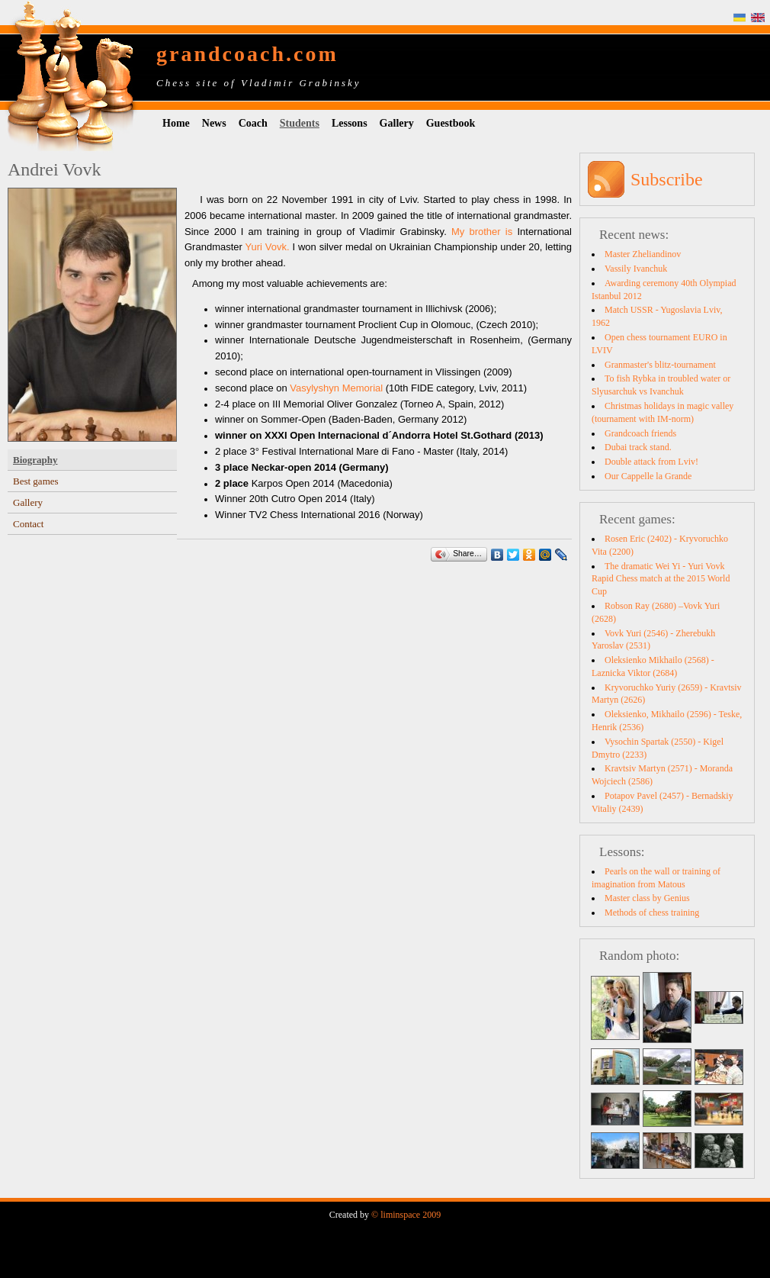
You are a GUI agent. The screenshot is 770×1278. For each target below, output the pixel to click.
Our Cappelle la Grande (648, 476)
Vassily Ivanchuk (636, 268)
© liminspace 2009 (406, 1214)
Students (299, 123)
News (214, 123)
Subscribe (666, 179)
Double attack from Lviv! (651, 461)
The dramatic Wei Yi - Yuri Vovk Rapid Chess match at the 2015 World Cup (661, 579)
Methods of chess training (652, 912)
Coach (253, 123)
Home (176, 123)
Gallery (397, 123)
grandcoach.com (247, 54)
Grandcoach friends (640, 433)
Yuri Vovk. (266, 247)
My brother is (484, 231)
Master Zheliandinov (643, 254)
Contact (28, 524)
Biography (35, 459)
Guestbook (451, 123)
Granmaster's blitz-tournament (660, 364)
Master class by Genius (647, 898)
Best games (36, 481)
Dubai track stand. (638, 447)
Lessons (349, 123)
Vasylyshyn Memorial (336, 388)
